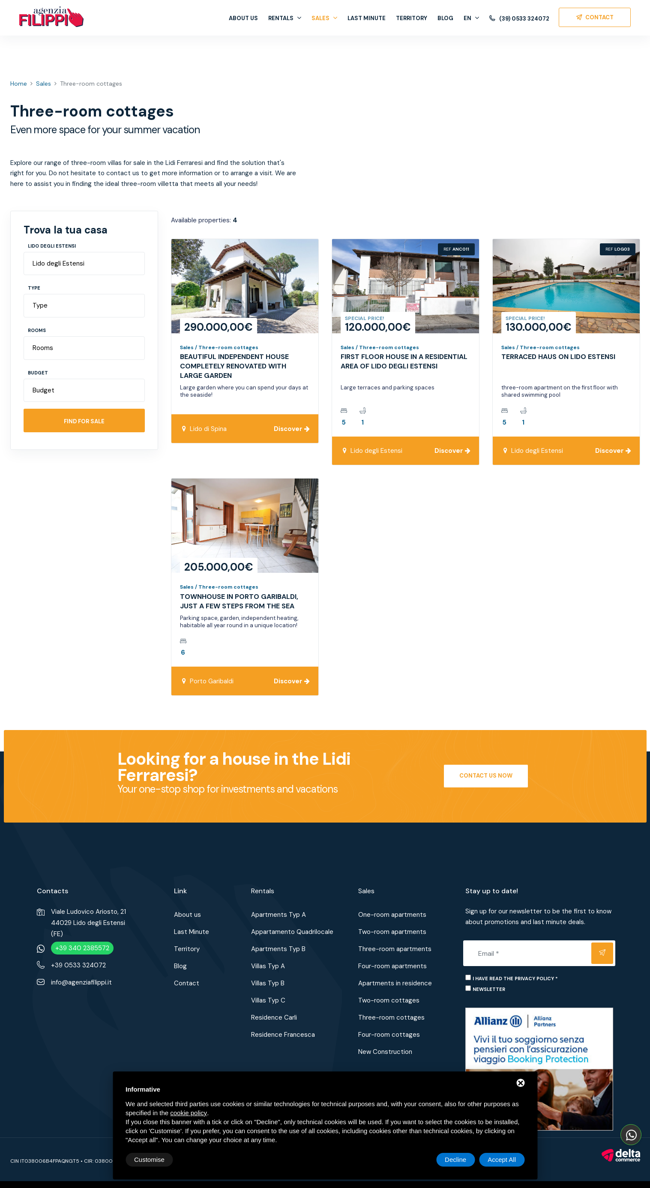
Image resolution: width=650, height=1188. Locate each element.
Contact (186, 983)
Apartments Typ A (278, 914)
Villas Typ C (268, 1000)
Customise (149, 1159)
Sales (324, 18)
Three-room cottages (391, 1017)
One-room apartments (392, 914)
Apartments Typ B (278, 949)
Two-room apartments (392, 932)
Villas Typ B (268, 983)
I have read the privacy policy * (515, 979)
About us (243, 18)
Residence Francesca (283, 1034)
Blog (445, 18)
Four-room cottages (389, 1034)
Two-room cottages (388, 1000)
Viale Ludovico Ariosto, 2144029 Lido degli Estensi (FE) (88, 922)
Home (18, 83)
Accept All (502, 1159)
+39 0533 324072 (78, 965)
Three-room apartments (394, 949)
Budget (38, 373)
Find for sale (84, 421)
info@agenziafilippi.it (81, 982)
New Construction (385, 1051)
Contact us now (485, 775)
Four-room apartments (392, 966)
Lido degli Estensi (52, 246)
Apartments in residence (395, 983)
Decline (455, 1159)
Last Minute (366, 18)
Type (34, 288)
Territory (411, 18)
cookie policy (188, 1112)
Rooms (37, 330)
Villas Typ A (268, 966)
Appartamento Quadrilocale (292, 932)
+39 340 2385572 (82, 948)
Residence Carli (274, 1017)
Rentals (284, 18)
